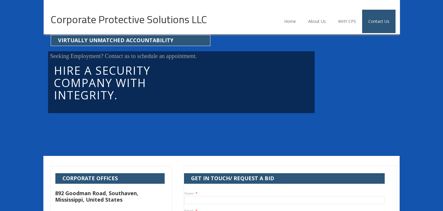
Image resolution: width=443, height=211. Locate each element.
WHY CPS (347, 21)
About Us (317, 21)
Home (290, 21)
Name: (190, 193)
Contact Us (378, 21)
